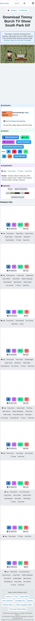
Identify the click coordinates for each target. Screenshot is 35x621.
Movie (16, 176)
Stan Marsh (27, 236)
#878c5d (12, 193)
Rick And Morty (6, 180)
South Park (28, 171)
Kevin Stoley (19, 359)
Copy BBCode (20, 156)
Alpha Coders (4, 3)
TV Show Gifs (23, 10)
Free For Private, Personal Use (15, 121)
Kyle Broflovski (10, 240)
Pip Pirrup (29, 408)
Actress (4, 178)
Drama (10, 178)
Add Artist (5, 114)
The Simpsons (27, 178)
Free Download (10, 137)
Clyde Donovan (10, 275)
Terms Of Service (7, 601)
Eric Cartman (9, 285)
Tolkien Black (19, 233)
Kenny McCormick (18, 414)
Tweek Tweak (8, 236)
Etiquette (30, 601)
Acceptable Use (20, 601)
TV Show (20, 171)
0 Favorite (8, 142)
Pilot (28, 176)
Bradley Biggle (29, 359)
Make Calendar (24, 142)
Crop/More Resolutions (12, 147)
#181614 (17, 193)
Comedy (15, 180)
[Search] (24, 3)
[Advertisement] (17, 83)
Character (21, 180)
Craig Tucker (18, 236)
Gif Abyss (14, 10)
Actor (15, 178)
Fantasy (11, 176)
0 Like (25, 137)
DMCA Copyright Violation (24, 605)
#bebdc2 (22, 193)
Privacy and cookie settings (17, 609)
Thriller (19, 178)
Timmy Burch (12, 171)
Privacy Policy (24, 596)
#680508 (27, 193)
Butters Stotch (29, 233)
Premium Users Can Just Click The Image (17, 40)
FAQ (16, 596)
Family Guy (23, 176)
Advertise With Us (8, 605)
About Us (9, 596)
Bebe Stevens (18, 282)
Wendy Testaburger (27, 278)
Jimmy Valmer (6, 278)
